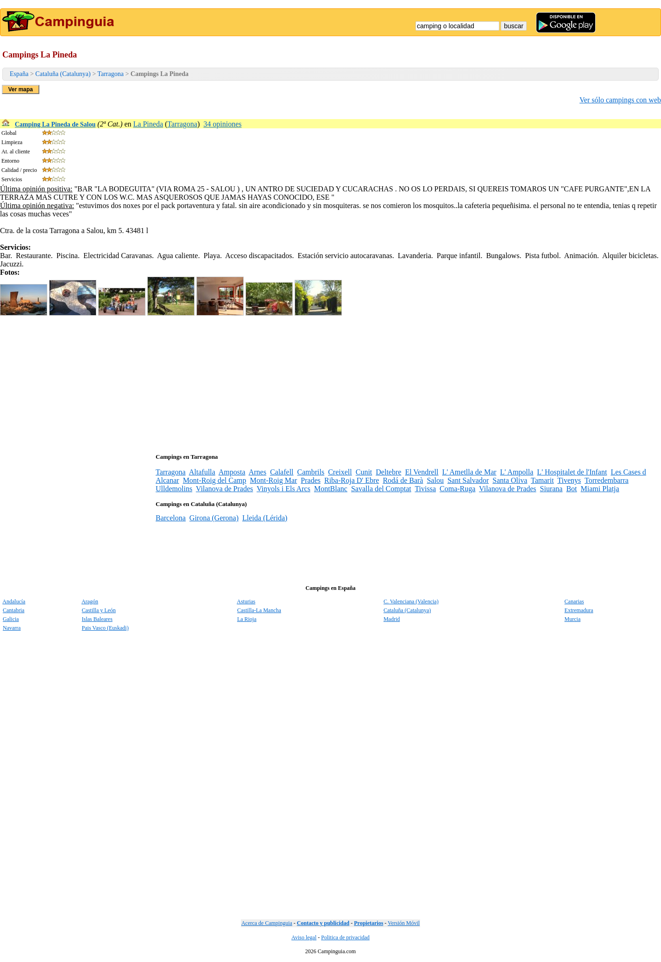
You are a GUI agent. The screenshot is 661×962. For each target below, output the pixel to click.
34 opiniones (222, 124)
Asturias (246, 601)
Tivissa (425, 489)
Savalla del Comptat (381, 489)
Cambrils (311, 472)
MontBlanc (330, 489)
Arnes (257, 472)
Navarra (12, 628)
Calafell (282, 472)
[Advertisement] (278, 382)
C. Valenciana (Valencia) (411, 601)
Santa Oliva (509, 480)
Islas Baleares (97, 619)
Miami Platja (600, 489)
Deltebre (388, 472)
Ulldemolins (174, 489)
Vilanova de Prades (224, 489)
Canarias (574, 601)
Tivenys (569, 480)
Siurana (551, 489)
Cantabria (14, 610)
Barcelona (171, 518)
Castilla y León (99, 610)
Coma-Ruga (457, 489)
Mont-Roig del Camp (214, 480)
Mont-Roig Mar (273, 480)
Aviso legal (303, 937)
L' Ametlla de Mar (469, 472)
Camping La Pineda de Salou (55, 124)
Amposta (232, 472)
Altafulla (202, 472)
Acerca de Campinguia (266, 923)
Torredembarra (607, 480)
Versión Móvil (404, 923)
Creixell (340, 472)
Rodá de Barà (403, 480)
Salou (435, 480)
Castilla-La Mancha (259, 610)
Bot (571, 489)
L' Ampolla (517, 472)
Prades (311, 480)
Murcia (573, 619)
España (19, 73)
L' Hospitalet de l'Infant (572, 472)
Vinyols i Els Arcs (283, 489)
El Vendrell (421, 472)
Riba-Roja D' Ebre (351, 480)
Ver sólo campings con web (620, 100)
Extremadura (579, 610)
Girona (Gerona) (214, 518)
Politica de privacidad (345, 937)
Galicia (11, 619)
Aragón (90, 601)
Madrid (392, 619)
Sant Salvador (468, 480)
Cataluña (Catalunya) (62, 73)
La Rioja (247, 619)
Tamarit (542, 480)
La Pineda (148, 124)
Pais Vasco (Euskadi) (105, 628)
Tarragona (110, 73)
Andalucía (13, 601)
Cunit (364, 472)
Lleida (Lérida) (264, 518)
